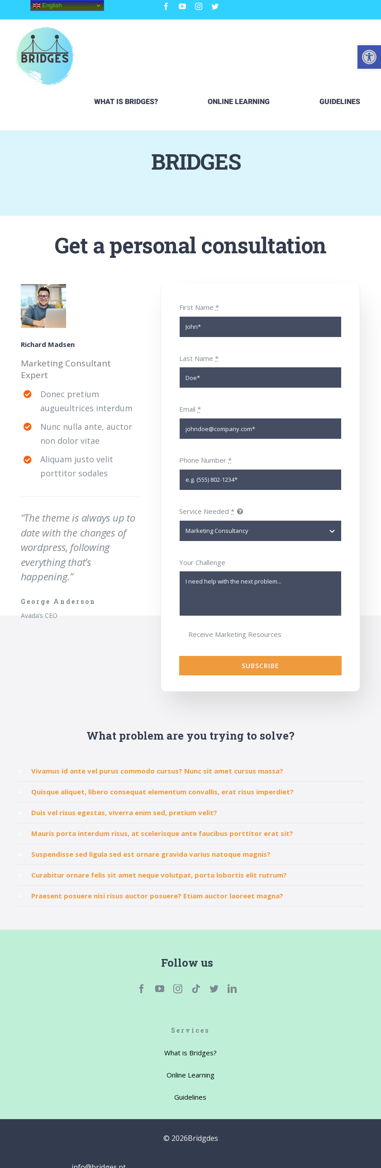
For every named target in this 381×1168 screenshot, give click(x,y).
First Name (199, 307)
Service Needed (206, 511)
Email (190, 408)
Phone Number (205, 460)
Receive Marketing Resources (234, 634)
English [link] (47, 5)
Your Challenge (202, 562)
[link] (369, 57)
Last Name (199, 358)
